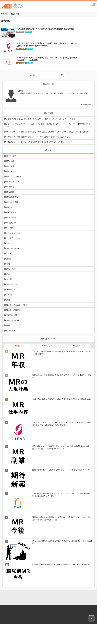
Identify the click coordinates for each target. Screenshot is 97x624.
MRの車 (9, 207)
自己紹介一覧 (88, 105)
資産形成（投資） (13, 315)
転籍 (8, 325)
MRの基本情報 (12, 197)
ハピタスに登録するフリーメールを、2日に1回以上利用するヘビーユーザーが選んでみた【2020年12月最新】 (48, 125)
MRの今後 (20, 32)
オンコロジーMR (13, 233)
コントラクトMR (13, 238)
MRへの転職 (21, 48)
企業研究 (28, 32)
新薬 (8, 274)
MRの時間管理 (12, 202)
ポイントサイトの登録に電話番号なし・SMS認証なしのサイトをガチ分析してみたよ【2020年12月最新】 (48, 132)
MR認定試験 (11, 223)
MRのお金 (10, 166)
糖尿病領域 (10, 289)
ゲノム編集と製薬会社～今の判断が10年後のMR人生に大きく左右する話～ (46, 29)
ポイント (9, 243)
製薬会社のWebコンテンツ (17, 305)
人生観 (9, 254)
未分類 (9, 279)
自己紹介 (9, 295)
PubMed (9, 228)
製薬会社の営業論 (13, 310)
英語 (8, 300)
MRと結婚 (10, 161)
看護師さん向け (12, 284)
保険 (8, 264)
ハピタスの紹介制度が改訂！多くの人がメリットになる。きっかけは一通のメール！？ (40, 119)
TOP (4, 14)
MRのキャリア (12, 171)
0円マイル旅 (11, 156)
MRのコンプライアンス (15, 176)
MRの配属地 (11, 212)
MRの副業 (10, 192)
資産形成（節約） (13, 320)
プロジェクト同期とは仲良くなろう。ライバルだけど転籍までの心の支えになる (38, 137)
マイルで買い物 (12, 248)
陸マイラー (10, 331)
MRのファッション (13, 182)
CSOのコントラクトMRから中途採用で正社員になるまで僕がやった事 (34, 142)
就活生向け (10, 269)
